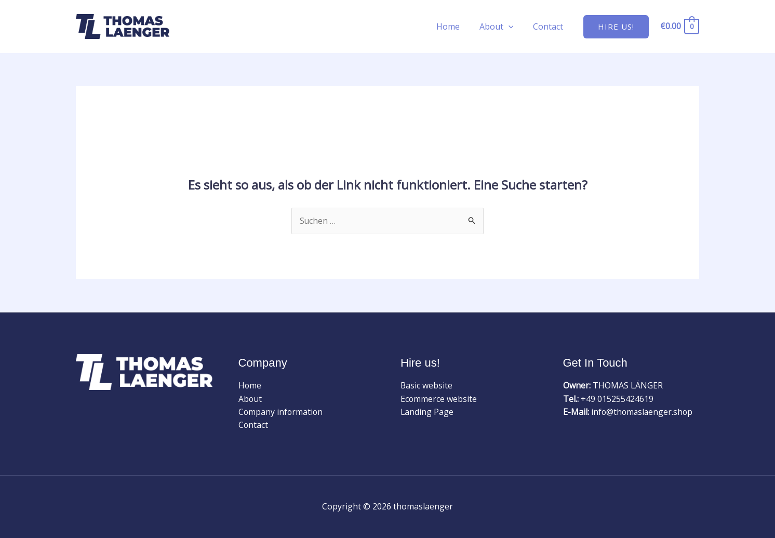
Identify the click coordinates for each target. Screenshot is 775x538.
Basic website (426, 386)
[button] (616, 26)
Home (455, 26)
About (501, 26)
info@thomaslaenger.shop (643, 412)
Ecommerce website (438, 399)
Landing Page (427, 412)
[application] (513, 26)
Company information (281, 412)
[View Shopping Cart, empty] (679, 26)
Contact (550, 26)
